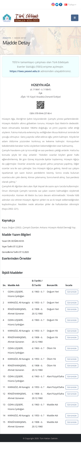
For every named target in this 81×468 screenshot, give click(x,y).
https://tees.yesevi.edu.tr (25, 71)
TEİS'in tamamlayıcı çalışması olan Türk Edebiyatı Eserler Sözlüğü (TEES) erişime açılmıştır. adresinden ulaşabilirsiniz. (40, 67)
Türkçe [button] (70, 4)
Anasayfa (7, 38)
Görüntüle (72, 291)
